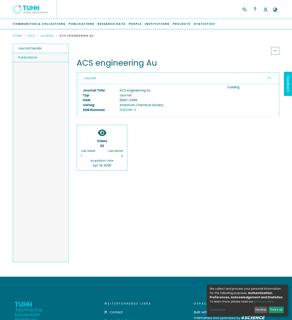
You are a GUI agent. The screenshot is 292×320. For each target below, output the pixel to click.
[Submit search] (244, 9)
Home (17, 36)
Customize (217, 310)
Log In (265, 9)
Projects (182, 24)
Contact (113, 312)
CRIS (31, 36)
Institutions (157, 24)
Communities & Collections (39, 24)
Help (255, 9)
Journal (47, 36)
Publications (81, 24)
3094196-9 (127, 110)
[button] (275, 9)
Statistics (258, 50)
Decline (261, 310)
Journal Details (30, 48)
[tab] (178, 78)
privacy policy (264, 301)
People (135, 24)
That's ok (276, 310)
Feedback (288, 84)
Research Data (112, 24)
